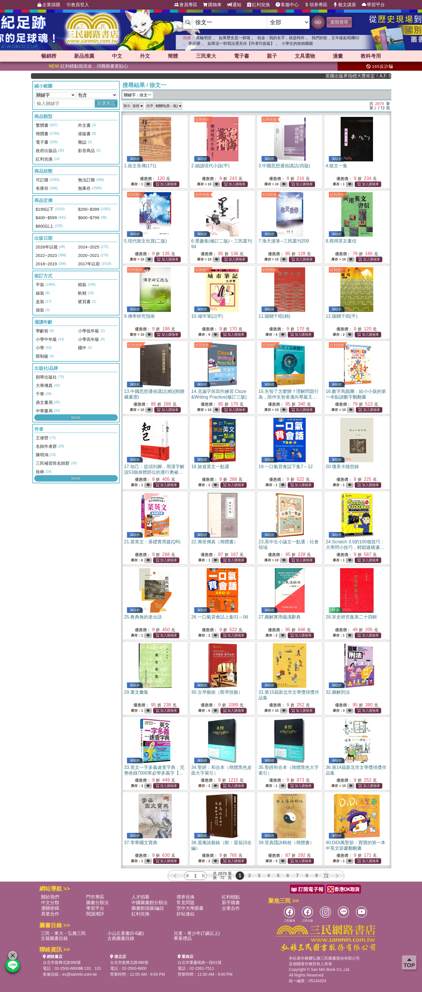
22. (214, 541)
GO (318, 22)
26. (219, 617)
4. (336, 165)
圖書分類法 (97, 902)
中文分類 (50, 902)
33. (154, 773)
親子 (272, 56)
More (76, 417)
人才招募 (140, 897)
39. (286, 842)
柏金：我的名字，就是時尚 (281, 37)
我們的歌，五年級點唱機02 (336, 37)
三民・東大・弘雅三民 (63, 933)
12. (342, 316)
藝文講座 (344, 5)
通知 (234, 5)
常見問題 (186, 902)
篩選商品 (106, 103)
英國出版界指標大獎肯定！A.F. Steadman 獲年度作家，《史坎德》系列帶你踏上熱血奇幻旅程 (371, 76)
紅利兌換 (258, 5)
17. (154, 472)
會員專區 (185, 5)
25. (143, 617)
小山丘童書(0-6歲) (125, 933)
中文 (117, 56)
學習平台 (373, 5)
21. (152, 541)
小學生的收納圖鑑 (297, 43)
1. (140, 165)
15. (288, 397)
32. (338, 692)
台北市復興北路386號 (62, 962)
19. (285, 466)
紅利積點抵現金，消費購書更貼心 (88, 66)
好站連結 (186, 913)
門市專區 (95, 897)
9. (139, 316)
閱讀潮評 (95, 913)
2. (210, 165)
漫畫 (338, 56)
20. (342, 466)
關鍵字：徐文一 (137, 95)
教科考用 (371, 56)
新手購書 (231, 902)
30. (216, 692)
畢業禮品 (183, 938)
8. (341, 241)
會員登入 (77, 5)
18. (210, 466)
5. (145, 241)
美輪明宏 (204, 37)
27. (279, 617)
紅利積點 (231, 897)
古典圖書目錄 (120, 938)
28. (351, 617)
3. (284, 165)
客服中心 (287, 5)
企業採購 (48, 5)
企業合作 (231, 908)
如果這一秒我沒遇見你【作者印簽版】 (240, 43)
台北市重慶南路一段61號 (200, 962)
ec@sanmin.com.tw (79, 974)
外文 (145, 56)
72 (326, 875)
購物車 (212, 5)
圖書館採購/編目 (147, 908)
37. (140, 842)
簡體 (173, 56)
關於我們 (50, 897)
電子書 (241, 56)
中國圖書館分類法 (149, 902)
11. (274, 316)
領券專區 (315, 5)
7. (283, 241)
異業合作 (50, 913)
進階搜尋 (339, 22)
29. (136, 692)
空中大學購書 (190, 908)
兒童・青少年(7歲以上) (197, 933)
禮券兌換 (186, 897)
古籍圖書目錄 (54, 938)
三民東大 (206, 56)
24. (355, 547)
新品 (84, 56)
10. (207, 316)
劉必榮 (194, 43)
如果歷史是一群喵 (234, 37)
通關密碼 (50, 908)
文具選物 (305, 56)
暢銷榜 (48, 56)
